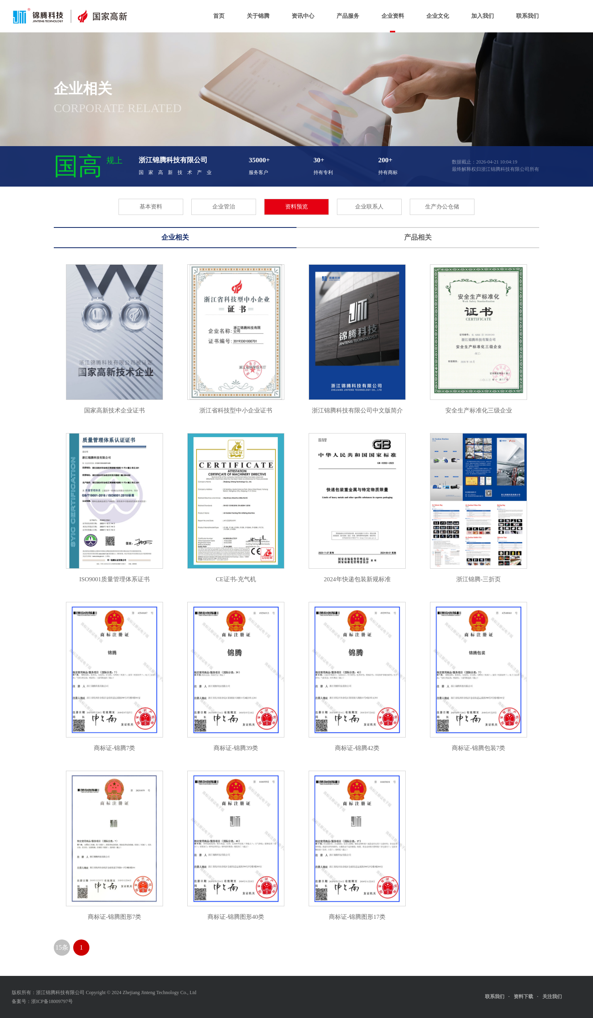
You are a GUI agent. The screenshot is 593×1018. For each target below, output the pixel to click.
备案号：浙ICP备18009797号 (42, 1001)
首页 (218, 16)
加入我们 (482, 16)
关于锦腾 (258, 16)
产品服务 (348, 16)
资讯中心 (303, 16)
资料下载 (523, 996)
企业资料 (392, 16)
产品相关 (418, 237)
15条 (61, 947)
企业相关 (175, 237)
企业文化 (437, 16)
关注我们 (559, 994)
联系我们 (527, 16)
